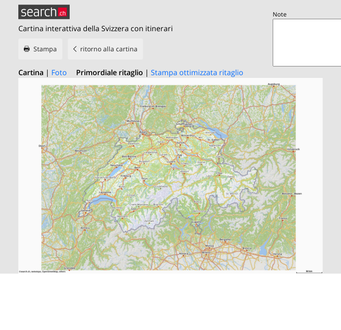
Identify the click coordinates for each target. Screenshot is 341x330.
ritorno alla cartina (109, 48)
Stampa (45, 48)
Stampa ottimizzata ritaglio (197, 72)
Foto (59, 72)
